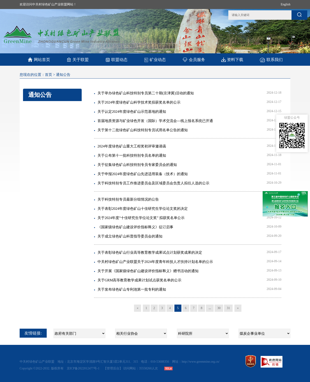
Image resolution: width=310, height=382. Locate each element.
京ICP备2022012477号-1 (83, 368)
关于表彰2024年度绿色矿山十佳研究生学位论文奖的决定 (142, 208)
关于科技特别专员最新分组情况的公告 (128, 199)
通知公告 (63, 75)
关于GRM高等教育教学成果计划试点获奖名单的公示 (139, 280)
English (285, 4)
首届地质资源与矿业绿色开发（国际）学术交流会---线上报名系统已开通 (155, 121)
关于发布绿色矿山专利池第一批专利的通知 (131, 289)
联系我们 (271, 59)
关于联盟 (78, 59)
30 (218, 308)
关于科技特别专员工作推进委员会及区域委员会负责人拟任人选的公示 (153, 183)
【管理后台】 (113, 368)
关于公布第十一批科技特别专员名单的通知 (131, 155)
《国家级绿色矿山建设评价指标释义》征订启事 (135, 227)
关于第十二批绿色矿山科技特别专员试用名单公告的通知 (142, 130)
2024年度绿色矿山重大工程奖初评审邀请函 (131, 146)
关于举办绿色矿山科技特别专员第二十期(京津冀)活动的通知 (145, 93)
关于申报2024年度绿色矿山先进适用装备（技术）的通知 (142, 174)
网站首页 (39, 59)
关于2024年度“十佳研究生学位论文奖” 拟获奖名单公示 (141, 218)
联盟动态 (116, 60)
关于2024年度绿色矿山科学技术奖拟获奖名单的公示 (138, 102)
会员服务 (193, 60)
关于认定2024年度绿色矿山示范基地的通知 (131, 111)
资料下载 (232, 59)
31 (228, 308)
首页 (48, 75)
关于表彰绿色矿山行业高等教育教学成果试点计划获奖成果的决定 (149, 252)
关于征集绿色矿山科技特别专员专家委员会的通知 (137, 165)
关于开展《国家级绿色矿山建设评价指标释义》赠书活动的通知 (148, 271)
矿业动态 (155, 59)
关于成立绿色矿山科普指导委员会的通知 (129, 236)
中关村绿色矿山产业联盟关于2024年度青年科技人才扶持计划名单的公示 (155, 262)
